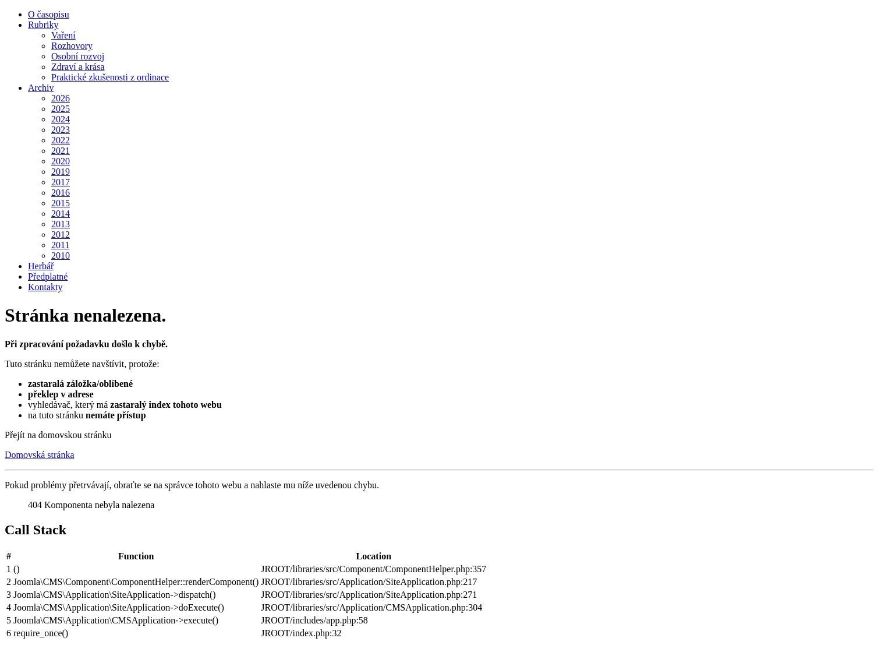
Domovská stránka (40, 455)
